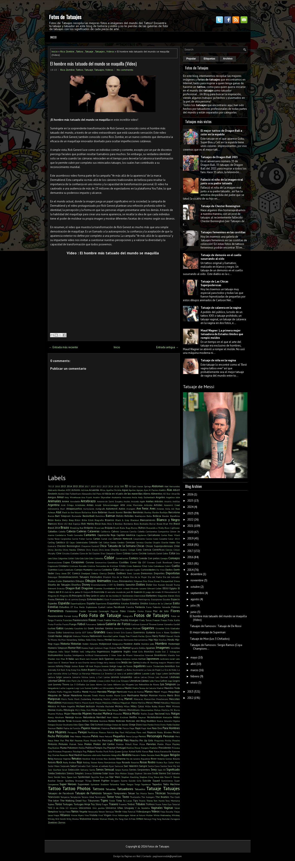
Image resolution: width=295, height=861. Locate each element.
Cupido (137, 569)
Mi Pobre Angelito (66, 706)
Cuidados (106, 569)
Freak (100, 620)
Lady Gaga (155, 673)
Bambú (119, 512)
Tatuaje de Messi (198, 386)
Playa (168, 744)
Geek (91, 628)
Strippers (115, 780)
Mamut (93, 691)
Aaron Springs (144, 486)
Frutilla (58, 624)
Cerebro (120, 542)
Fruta (50, 624)
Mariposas (54, 699)
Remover (58, 758)
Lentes (107, 677)
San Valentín (131, 766)
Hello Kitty (91, 639)
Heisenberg (72, 639)
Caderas (81, 531)
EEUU (166, 588)
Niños (85, 720)
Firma (141, 611)
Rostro (152, 762)
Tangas (130, 784)
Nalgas (175, 713)
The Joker (53, 800)
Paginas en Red (132, 856)
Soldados (175, 773)
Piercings (107, 740)
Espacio (175, 599)
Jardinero (164, 658)
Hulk (119, 647)
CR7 (144, 562)
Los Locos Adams (94, 684)
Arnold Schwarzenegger (107, 505)
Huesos (84, 647)
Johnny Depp (63, 666)
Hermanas (118, 639)
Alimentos (156, 493)
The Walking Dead (71, 800)
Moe (109, 709)
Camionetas (151, 531)
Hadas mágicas (63, 636)
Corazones (77, 562)
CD (67, 542)
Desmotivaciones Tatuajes (74, 577)
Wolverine (85, 818)
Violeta (93, 815)
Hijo (156, 639)
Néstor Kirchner (120, 717)
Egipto (173, 588)
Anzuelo (135, 501)
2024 (110, 486)
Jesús (124, 662)
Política (89, 747)
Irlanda (171, 655)
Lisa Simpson (122, 680)
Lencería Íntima (80, 677)
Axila (167, 508)
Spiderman (84, 777)
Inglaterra (116, 651)
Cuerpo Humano (83, 569)
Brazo (65, 527)
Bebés (120, 516)
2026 (116, 486)
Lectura (51, 677)
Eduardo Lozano (138, 588)
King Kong (71, 669)
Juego (113, 666)
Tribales (140, 804)
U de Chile (58, 807)
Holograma (117, 643)
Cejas (72, 542)
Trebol (131, 804)
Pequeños (119, 736)
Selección (73, 769)
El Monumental (169, 592)
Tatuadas (111, 789)
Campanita (163, 531)
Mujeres (87, 713)
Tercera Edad (88, 796)
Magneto (67, 691)
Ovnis (163, 724)
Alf (103, 493)
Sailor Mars (174, 762)
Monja (115, 709)
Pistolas (120, 744)
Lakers (165, 673)
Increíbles (175, 647)
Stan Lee (104, 777)
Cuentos (52, 569)
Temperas (65, 796)
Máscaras (138, 699)
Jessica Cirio (115, 662)
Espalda (64, 603)
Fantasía (140, 607)
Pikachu (134, 740)
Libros (61, 680)
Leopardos (126, 677)
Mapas (164, 691)
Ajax (146, 490)
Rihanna (121, 758)
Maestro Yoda (172, 688)
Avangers (130, 508)
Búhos (142, 527)
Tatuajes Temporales (115, 793)
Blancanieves (147, 520)
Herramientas (141, 639)
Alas (169, 490)
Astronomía (53, 508)
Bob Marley (87, 523)
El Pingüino (62, 595)
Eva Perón (79, 607)
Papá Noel (146, 728)
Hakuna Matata (81, 636)
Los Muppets (128, 684)
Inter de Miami (125, 655)
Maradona (76, 695)
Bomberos (128, 523)
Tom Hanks (159, 800)
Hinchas (162, 639)
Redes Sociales (147, 755)
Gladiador (175, 628)
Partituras (93, 732)
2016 (81, 486)
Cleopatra (110, 553)
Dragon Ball (73, 588)
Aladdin (162, 490)
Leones (115, 677)
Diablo (59, 581)
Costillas (124, 562)
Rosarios (135, 762)
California (105, 531)
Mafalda (52, 691)
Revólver (86, 758)
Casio (155, 538)
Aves (153, 508)
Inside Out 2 (161, 651)
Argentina (53, 505)
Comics (133, 558)
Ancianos (126, 497)
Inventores (160, 655)
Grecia (110, 632)
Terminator (100, 796)
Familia (130, 607)
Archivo (228, 58)
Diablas (51, 581)
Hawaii (169, 636)
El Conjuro (86, 592)
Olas (86, 724)
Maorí (157, 691)
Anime (65, 501)
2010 (57, 486)
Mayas (98, 702)
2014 (69, 486)
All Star (167, 493)
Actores (75, 490)
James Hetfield (139, 658)
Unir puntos (98, 807)
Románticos (109, 762)
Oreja (132, 724)
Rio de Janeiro (133, 758)
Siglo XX (161, 769)
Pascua (102, 732)
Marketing (97, 699)
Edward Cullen (154, 588)
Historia (65, 644)
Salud (73, 766)
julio (193, 605)
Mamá (85, 691)
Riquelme (145, 758)
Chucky (115, 549)
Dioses (157, 581)
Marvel (128, 699)
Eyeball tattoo (105, 607)
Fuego (73, 624)
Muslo (136, 713)
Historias (76, 644)
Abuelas (61, 490)
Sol (169, 773)
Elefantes (151, 595)
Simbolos (60, 773)
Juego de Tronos (124, 666)
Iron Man (60, 658)
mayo (194, 657)
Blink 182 (63, 523)
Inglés (127, 651)
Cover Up (135, 562)
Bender (165, 516)
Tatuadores (125, 789)
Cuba (150, 566)
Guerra (129, 632)
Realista (127, 755)
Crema (177, 562)
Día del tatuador (171, 577)
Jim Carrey (134, 662)
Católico (60, 542)
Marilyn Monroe (149, 695)
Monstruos (133, 709)
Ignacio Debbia (138, 647)
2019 (93, 486)
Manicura (121, 691)
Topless (51, 804)
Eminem (59, 599)
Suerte (124, 780)
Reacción (64, 755)
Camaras (124, 531)
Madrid (160, 688)
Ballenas (102, 512)
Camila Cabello (137, 531)
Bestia (58, 520)
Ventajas (110, 811)
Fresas (164, 620)
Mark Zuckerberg (82, 699)
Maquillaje (174, 691)
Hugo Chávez (109, 647)
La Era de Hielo (168, 669)
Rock (59, 762)
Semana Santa (87, 769)
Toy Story (96, 804)
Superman (83, 784)
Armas (90, 505)
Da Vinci (160, 569)
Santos (163, 766)
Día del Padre (155, 577)
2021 (190, 526)
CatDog (51, 542)
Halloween (96, 636)
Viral (100, 815)
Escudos (166, 599)
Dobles (140, 584)
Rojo (79, 762)
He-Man (62, 639)
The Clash (175, 796)
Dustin (119, 588)
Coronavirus (100, 562)
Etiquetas (209, 58)
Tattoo (79, 51)
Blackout (134, 520)
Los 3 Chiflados (77, 684)
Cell (100, 542)
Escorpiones (156, 599)
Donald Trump (173, 584)
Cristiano (64, 566)
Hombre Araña (132, 643)
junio (194, 612)
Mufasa (59, 713)
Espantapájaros (78, 603)
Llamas (145, 680)
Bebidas (129, 516)
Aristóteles (80, 505)
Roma (100, 762)
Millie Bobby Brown (155, 706)
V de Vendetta (142, 807)
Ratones (176, 751)
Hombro (161, 643)
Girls (167, 628)
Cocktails (151, 553)
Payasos (151, 732)
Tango (137, 784)
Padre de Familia (72, 728)
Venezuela (93, 811)
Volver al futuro (137, 815)
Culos (122, 569)
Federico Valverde (161, 607)
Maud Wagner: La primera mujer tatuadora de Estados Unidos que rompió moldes (222, 334)
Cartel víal (106, 538)
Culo (116, 569)
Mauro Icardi (88, 702)
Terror (110, 797)
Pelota (78, 736)
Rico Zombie (67, 51)
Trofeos (150, 804)
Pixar (135, 744)
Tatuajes (100, 51)
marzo (194, 670)
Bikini (77, 520)
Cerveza (140, 542)
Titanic (142, 800)
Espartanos (101, 603)
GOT (84, 632)
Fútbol (81, 624)
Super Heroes (68, 784)
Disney (86, 584)
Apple (142, 501)
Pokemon (72, 747)
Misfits (59, 709)
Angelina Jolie (173, 497)
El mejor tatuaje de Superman (207, 632)
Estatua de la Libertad (160, 603)
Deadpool (85, 573)
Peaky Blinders (164, 732)
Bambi (111, 512)
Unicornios (85, 807)
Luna (95, 688)
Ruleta (159, 762)
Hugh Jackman (96, 647)
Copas (66, 562)
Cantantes (90, 535)
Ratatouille (165, 751)
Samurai (119, 766)
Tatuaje (89, 51)
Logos (176, 680)
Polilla (82, 747)
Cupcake (129, 569)
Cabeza (71, 531)
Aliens (146, 493)
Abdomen (157, 486)
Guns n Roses (162, 632)
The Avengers (147, 796)
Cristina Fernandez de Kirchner (103, 566)
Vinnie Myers (77, 815)
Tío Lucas (127, 800)
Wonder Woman (99, 818)
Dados (169, 569)
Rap (151, 751)
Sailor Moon (54, 766)
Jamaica (126, 658)
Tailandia (114, 784)
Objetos (176, 720)
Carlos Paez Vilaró (170, 535)
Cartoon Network (122, 538)
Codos (165, 553)
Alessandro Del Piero (91, 493)
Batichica (100, 516)
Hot (78, 648)
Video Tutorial (128, 811)
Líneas (100, 680)
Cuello (176, 566)
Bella (149, 516)
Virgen (107, 815)
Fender (82, 611)
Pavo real (141, 732)
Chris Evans (92, 549)
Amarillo (175, 493)
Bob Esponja (74, 523)
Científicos (158, 549)
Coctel (159, 553)
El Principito (76, 595)
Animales (54, 501)
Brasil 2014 (54, 527)
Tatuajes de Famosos (88, 793)
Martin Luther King (113, 699)
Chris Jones (104, 549)
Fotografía (128, 616)
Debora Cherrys (99, 573)
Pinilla (168, 740)
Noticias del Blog (136, 720)
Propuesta (67, 751)
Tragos (105, 804)
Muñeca (107, 713)
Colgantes (62, 558)
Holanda (94, 643)
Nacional (160, 713)
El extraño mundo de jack (117, 592)
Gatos (60, 628)
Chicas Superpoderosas (159, 546)
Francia (58, 620)
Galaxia (101, 624)
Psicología (77, 751)
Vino (87, 815)
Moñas (157, 709)
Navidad (101, 717)
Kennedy (52, 669)
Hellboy (81, 639)
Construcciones (55, 562)
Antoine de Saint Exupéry (110, 501)
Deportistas (173, 573)
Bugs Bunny (132, 527)
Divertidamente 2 (100, 584)
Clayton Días (98, 553)
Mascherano (162, 699)
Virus (114, 815)
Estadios (125, 603)
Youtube (165, 818)
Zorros (61, 822)
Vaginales (157, 808)
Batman (110, 516)
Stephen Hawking (130, 777)
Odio (75, 724)
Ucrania (73, 807)
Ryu (165, 762)
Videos (110, 51)
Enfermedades (95, 599)
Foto (83, 615)
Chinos (81, 549)
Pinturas (63, 744)
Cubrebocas (159, 566)
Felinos (175, 607)
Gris (123, 632)
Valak (177, 807)
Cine (58, 553)
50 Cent (133, 486)
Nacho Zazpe (147, 713)
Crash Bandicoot (164, 562)
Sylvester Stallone (100, 784)
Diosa (150, 581)
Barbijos (164, 512)
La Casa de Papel (152, 669)
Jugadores (139, 666)
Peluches (86, 736)
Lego (59, 677)
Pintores (52, 744)
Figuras (114, 611)
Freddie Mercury (112, 620)
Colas (54, 558)
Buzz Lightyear (172, 527)
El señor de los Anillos (108, 595)
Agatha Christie (113, 490)
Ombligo (108, 724)
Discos (177, 581)
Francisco (67, 620)
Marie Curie (120, 695)
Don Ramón (159, 584)
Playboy (176, 744)
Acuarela (94, 490)
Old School (96, 724)
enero (194, 682)
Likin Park (71, 680)
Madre (128, 688)
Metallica (165, 702)
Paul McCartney (128, 732)
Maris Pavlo (67, 699)
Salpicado (65, 766)
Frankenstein (80, 620)
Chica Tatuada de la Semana (118, 546)
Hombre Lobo (147, 643)
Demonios (147, 573)
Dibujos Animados (98, 581)
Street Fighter (101, 780)
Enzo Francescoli (112, 599)
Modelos (102, 709)
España (91, 603)
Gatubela (69, 628)
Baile (94, 512)
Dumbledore (109, 588)
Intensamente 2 (102, 655)
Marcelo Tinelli (90, 695)
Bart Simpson (63, 516)
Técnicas (160, 793)
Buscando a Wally (155, 527)
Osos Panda (148, 724)
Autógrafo (100, 508)
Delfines (121, 573)
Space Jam (72, 777)
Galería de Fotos (118, 624)
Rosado (126, 762)
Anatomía (116, 497)
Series (132, 769)
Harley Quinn (144, 636)
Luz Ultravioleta (106, 688)
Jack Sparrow (106, 658)
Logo (170, 680)
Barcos (51, 516)
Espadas (52, 603)
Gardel (177, 624)
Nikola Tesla (65, 720)
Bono (136, 523)
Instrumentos (55, 655)
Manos (149, 691)
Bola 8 (110, 523)
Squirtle (95, 777)
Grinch (117, 632)
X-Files (132, 818)
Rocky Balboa (69, 762)
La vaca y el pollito (123, 673)
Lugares (70, 688)
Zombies (52, 822)
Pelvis (94, 736)
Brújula (109, 527)
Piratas (88, 744)
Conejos (164, 558)
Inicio (53, 37)
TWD (50, 807)
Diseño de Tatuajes (59, 584)
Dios (145, 581)
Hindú (170, 639)
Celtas (106, 542)
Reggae (165, 755)
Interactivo (139, 655)
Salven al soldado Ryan (102, 766)
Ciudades (74, 553)
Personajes (154, 736)
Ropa (118, 762)
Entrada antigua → (167, 347)
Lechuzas (174, 673)
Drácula (61, 588)
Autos (122, 508)
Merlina (141, 702)
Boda (103, 523)
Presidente (165, 747)
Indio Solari (64, 651)
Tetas (118, 796)
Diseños (76, 584)
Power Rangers (142, 747)
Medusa (116, 702)
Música (127, 713)
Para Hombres (171, 728)
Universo (111, 807)
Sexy (154, 769)
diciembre (196, 574)
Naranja (69, 717)
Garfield (51, 628)
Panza (126, 728)
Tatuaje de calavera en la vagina (221, 308)
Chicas (140, 546)
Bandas (128, 512)
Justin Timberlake (155, 666)
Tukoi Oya (166, 804)
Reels (157, 755)
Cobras (127, 553)
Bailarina (86, 512)
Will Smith (60, 818)
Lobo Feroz (155, 680)
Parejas (82, 732)
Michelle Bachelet (105, 706)
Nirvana (94, 720)
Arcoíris (167, 501)
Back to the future (71, 512)
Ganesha (168, 624)
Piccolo (93, 740)
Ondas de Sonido (120, 724)
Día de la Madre (120, 577)
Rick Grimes (97, 758)
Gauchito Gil (80, 628)
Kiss (78, 669)
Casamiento (139, 538)
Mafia (59, 691)
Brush (116, 527)
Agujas (139, 490)
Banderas (138, 512)
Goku (59, 632)
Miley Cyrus (137, 706)
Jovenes (105, 666)
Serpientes (143, 769)
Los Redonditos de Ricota (147, 684)
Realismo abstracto (92, 755)
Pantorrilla (116, 728)
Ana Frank (86, 497)
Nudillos (151, 720)
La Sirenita (107, 673)
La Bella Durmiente (133, 669)
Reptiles (67, 758)
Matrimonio (68, 702)
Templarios (75, 796)
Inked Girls (137, 651)
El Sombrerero (126, 595)
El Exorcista (97, 592)
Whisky (51, 818)
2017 (87, 486)
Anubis (127, 501)
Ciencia (147, 549)
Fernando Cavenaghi (98, 611)
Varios (75, 811)
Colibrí (71, 558)
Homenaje (174, 643)
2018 (190, 545)
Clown (119, 553)
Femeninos (56, 611)
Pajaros (85, 728)
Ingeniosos (103, 651)
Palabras (95, 728)
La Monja (73, 673)
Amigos (52, 497)
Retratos (77, 758)
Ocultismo (68, 724)
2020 (190, 532)
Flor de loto (161, 611)
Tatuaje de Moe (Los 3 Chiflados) (210, 639)
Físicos (148, 611)
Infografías (90, 651)
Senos (100, 769)
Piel (99, 740)
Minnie (52, 709)
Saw (50, 769)
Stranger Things (83, 780)
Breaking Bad (76, 527)
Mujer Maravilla (73, 713)
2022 (98, 486)
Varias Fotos (65, 811)
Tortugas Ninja (82, 804)
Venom (101, 811)
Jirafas (143, 662)
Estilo (176, 603)
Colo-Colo (79, 558)
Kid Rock (61, 669)
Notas (111, 720)
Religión (175, 755)
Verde (118, 811)
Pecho (51, 736)
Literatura (135, 680)
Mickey (119, 706)
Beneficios (175, 516)
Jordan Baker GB (80, 666)
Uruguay (129, 807)
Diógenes (138, 581)
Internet (149, 655)
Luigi (76, 688)
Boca (98, 523)
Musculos (117, 713)
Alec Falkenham (73, 493)
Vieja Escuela (166, 811)
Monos (123, 709)
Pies (126, 740)
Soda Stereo (159, 773)
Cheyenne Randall (90, 546)
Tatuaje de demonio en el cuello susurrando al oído (221, 257)
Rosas (143, 762)
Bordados (144, 523)
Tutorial (176, 804)
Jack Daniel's (92, 658)
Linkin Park (109, 680)
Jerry (106, 662)
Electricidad (139, 595)
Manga (111, 691)
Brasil (177, 523)
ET (72, 607)
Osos (139, 724)
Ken (178, 666)
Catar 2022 (174, 538)
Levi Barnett (162, 677)
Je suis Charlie (82, 662)
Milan (127, 706)
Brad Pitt (167, 523)
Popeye (111, 747)
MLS (77, 709)
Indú (82, 651)
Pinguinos (159, 740)
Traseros (123, 804)
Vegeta (83, 811)
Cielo (139, 549)
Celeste (93, 542)
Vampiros (53, 811)
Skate (111, 773)
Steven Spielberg (65, 780)
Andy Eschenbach (146, 497)
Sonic (50, 777)
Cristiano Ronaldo (78, 566)
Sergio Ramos (121, 769)
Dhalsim (107, 577)
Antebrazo (88, 501)
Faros (148, 607)
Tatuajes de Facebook (61, 793)
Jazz (56, 662)
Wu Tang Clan (121, 818)
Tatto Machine (171, 784)
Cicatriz (123, 549)
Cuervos (97, 569)
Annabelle (75, 501)
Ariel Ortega (67, 505)
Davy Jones (61, 573)
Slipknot (138, 773)
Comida (143, 558)
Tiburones (94, 800)
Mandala (102, 691)
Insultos (67, 655)
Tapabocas (146, 784)
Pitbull (128, 744)
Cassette (163, 538)
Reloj (50, 758)
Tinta (119, 800)
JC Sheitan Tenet (67, 662)
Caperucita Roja (106, 535)
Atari (62, 508)
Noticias (120, 720)
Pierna (118, 740)
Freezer (156, 620)
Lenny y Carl (95, 677)
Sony (63, 777)
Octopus (51, 724)
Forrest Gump (71, 616)
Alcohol (61, 493)
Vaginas (168, 808)
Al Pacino (153, 490)
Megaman (125, 702)
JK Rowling (152, 662)
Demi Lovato (133, 573)
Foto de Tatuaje (105, 615)
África (102, 490)
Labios (137, 673)
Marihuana (133, 695)
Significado (173, 769)
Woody (111, 818)
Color (109, 557)
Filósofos (131, 611)
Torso (58, 804)
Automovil (111, 508)
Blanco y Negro (168, 520)
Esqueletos (113, 603)
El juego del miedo (152, 592)
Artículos (148, 505)
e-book (126, 588)
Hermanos (128, 639)
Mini (168, 706)
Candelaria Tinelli (64, 535)
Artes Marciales (134, 505)
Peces (176, 732)
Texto (125, 797)
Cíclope (132, 549)
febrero (195, 676)
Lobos (163, 680)
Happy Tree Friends (128, 636)
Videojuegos (143, 811)
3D (126, 486)
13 (52, 486)
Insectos (149, 651)
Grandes (99, 632)
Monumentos (147, 709)
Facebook (119, 607)
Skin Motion (121, 773)
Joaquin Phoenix (167, 662)
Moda (94, 709)
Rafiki (138, 751)
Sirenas (88, 773)
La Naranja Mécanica (89, 673)
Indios (75, 651)
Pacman (52, 728)
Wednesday (165, 815)
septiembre (197, 593)
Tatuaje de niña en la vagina (218, 360)
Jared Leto (175, 658)
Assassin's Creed (172, 505)
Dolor (149, 584)
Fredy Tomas (145, 620)
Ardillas (176, 501)
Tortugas (68, 804)
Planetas (151, 744)
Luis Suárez (85, 688)
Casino (149, 538)
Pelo (72, 736)
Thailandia (135, 796)
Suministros (167, 780)
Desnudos (96, 577)
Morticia (165, 709)
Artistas (158, 505)
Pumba (99, 751)
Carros (89, 538)
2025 (190, 500)
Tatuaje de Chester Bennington (220, 206)
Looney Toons (61, 684)
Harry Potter (159, 636)
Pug (84, 751)
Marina (162, 695)
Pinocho (176, 740)
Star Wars (114, 777)
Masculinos (55, 702)
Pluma (63, 747)
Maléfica (77, 691)
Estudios (64, 607)
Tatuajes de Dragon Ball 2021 (219, 157)
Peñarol (108, 736)
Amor (60, 497)
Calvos (115, 531)
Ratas (157, 751)
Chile (177, 546)
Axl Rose (175, 508)
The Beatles (162, 796)
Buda (122, 527)
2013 (63, 486)
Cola (172, 553)
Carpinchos (66, 538)
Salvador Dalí (84, 766)
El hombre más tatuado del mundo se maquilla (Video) (93, 63)
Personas (168, 736)
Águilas (132, 490)
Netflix (133, 717)
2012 (190, 698)
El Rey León (89, 595)
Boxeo (159, 523)
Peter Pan (59, 740)
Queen (118, 751)
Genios (109, 628)
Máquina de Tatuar (59, 695)
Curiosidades (148, 569)
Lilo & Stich (82, 680)
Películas (62, 736)
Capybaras (141, 535)
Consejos (174, 558)
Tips (135, 800)
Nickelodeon (154, 717)
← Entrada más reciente (63, 347)
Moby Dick (85, 709)
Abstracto (52, 490)
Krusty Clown (101, 669)
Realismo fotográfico (111, 755)
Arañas (150, 501)
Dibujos (80, 581)
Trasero (113, 804)
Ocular (59, 724)
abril (193, 664)
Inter (113, 655)
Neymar (142, 717)
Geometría (119, 628)
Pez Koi (69, 740)
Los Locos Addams (112, 684)
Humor (127, 648)
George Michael (133, 628)
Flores (175, 611)
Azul (58, 512)
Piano (86, 740)
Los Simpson (168, 684)
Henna (100, 639)
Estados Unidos (139, 603)
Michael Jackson (85, 706)
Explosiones (91, 607)
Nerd (109, 717)
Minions (176, 706)
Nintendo (77, 720)
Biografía (99, 520)
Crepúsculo (53, 566)
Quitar (125, 751)
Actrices (84, 490)
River (154, 758)
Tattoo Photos (76, 788)
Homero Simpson (57, 647)
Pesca (50, 740)
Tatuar (131, 793)
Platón (160, 744)
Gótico (90, 632)
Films (123, 611)
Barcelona (174, 512)
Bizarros (109, 520)
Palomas (105, 728)
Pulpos (91, 751)
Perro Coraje (132, 736)
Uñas (120, 807)
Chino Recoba (69, 549)
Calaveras (94, 531)
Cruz (144, 566)
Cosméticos (112, 562)
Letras (137, 677)
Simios (70, 773)
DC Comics (74, 573)
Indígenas (52, 651)
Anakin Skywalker (102, 497)
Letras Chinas (147, 677)
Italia (71, 658)
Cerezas (130, 542)
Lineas (92, 680)
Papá (138, 728)
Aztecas (51, 512)
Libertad (52, 680)
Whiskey (176, 815)
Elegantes (162, 595)
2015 (75, 486)
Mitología (69, 709)
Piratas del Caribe (104, 744)
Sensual (109, 769)
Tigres (104, 800)
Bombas (119, 523)
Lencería (67, 677)
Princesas (57, 751)
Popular (191, 58)
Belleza (157, 516)
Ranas (145, 751)
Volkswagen (123, 815)
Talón (122, 784)
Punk (105, 751)
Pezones (78, 740)
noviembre (197, 580)
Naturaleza (89, 717)
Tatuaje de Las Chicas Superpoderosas (214, 283)
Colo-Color (89, 558)
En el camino (71, 599)
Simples (79, 773)
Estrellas (53, 607)
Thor (84, 800)
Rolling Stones (90, 762)
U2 (67, 807)
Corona (90, 562)
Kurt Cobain (116, 669)
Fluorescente (55, 616)
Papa (131, 728)
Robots (52, 762)
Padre (59, 728)
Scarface (57, 769)
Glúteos (51, 632)
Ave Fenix (142, 508)
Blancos (52, 523)
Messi (149, 702)
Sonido (57, 777)
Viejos (56, 815)
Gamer (160, 624)
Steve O (168, 777)
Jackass (118, 658)
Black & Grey (122, 520)
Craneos (151, 562)
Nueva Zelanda (164, 720)
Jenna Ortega (96, 662)
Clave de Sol (86, 553)
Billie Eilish (88, 520)
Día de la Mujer (138, 577)
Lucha (62, 688)
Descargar (52, 577)
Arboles (158, 501)
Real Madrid (75, 755)
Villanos (65, 815)
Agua (125, 490)
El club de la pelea (71, 592)
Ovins (157, 724)
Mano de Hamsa (136, 691)
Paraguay (72, 732)
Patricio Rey (113, 732)
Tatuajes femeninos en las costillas (223, 232)
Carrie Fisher (78, 538)
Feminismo (71, 611)
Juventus (170, 666)
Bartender (77, 516)
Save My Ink (174, 766)
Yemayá (147, 818)
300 (122, 486)
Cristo (122, 566)
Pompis (98, 747)
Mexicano (175, 702)
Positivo (130, 747)
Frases (92, 620)
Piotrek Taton (76, 744)
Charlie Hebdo (168, 542)
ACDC (68, 490)
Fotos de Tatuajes (65, 17)
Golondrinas (68, 632)
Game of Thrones (148, 624)
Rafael (132, 751)
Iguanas (150, 647)
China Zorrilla (55, 549)
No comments (125, 69)
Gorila (78, 632)
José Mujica (94, 666)
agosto (195, 599)
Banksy (147, 512)
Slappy (130, 773)
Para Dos (157, 728)
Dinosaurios (126, 581)
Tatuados (140, 789)
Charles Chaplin (152, 542)
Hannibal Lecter (110, 636)
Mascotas (174, 699)
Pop (105, 747)
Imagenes (163, 647)
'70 (49, 486)
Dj (115, 584)
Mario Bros (173, 695)
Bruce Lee (99, 527)
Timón (112, 800)
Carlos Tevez (54, 538)
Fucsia (65, 624)
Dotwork (52, 588)
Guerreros (139, 632)
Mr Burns (175, 709)
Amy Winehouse (72, 497)
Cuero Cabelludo (65, 569)
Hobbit (85, 643)
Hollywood (105, 643)
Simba (51, 773)
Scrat (64, 769)
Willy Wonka (73, 818)
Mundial (97, 713)
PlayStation (53, 747)
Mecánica (107, 702)
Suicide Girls (135, 780)
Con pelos (154, 558)
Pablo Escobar (173, 724)
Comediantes (122, 558)
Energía (82, 599)
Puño (111, 751)
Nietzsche (167, 717)
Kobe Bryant (88, 669)
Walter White (152, 815)
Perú (177, 736)
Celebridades (82, 542)
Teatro (151, 793)
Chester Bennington (68, 546)
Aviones (160, 508)
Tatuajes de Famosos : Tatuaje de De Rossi (215, 626)
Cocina (142, 553)
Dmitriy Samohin (126, 584)
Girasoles (160, 628)
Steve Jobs (158, 777)
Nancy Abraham (56, 717)
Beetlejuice (140, 516)
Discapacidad (167, 581)
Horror (72, 648)
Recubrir (136, 755)
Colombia (99, 558)
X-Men (139, 818)
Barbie (155, 512)
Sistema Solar (100, 773)
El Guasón (136, 592)
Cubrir (168, 566)
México (52, 706)
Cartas (96, 538)
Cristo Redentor (134, 566)
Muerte (51, 713)
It (67, 658)
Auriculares (88, 508)
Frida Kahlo (174, 620)
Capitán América (125, 535)
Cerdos (113, 542)
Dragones (87, 588)
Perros (142, 736)
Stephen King (146, 777)
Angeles (160, 497)
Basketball (88, 516)
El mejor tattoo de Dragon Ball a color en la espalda (221, 132)
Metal (157, 702)
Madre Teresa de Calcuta (144, 688)
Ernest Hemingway (141, 599)
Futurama (91, 624)
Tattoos (98, 789)
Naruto (78, 717)
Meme (134, 702)
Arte (122, 505)
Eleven (171, 595)
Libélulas (174, 677)
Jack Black (80, 658)
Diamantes (69, 581)
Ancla (134, 497)
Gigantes (148, 628)
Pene (101, 736)
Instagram (175, 651)
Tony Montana (172, 800)
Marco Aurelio (106, 695)
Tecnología (173, 793)
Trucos (158, 804)
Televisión (54, 796)
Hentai (108, 639)
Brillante (89, 527)
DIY (111, 584)
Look (50, 684)
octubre (195, 587)
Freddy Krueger (129, 620)
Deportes (159, 573)
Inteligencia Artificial (83, 655)
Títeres (150, 800)
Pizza (142, 744)
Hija (150, 639)
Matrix (77, 702)
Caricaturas (153, 535)
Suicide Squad (151, 780)
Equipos (126, 599)
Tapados (157, 784)
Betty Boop (68, 520)
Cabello (62, 531)
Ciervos (169, 549)
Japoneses (153, 659)
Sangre (143, 766)
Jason (50, 662)
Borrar (152, 523)
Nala (167, 713)
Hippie (56, 643)
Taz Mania (141, 793)
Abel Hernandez (172, 486)
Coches (135, 553)
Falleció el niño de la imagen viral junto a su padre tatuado (222, 181)
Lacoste (145, 673)
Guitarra (150, 632)
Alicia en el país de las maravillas (124, 493)
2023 (104, 486)
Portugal (121, 747)
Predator (154, 747)
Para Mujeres (57, 732)
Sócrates (147, 773)
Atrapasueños (74, 508)
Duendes (98, 588)
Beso (51, 520)
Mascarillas (149, 699)
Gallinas (135, 624)
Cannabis (78, 535)
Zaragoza (175, 818)
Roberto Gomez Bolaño (168, 758)
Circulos (66, 553)
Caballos (52, 531)
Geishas (99, 628)
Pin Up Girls (146, 740)
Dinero (115, 581)
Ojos (81, 724)
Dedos (111, 573)
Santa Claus (154, 766)
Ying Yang (156, 818)
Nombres (103, 720)
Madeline (119, 688)
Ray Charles (53, 755)
